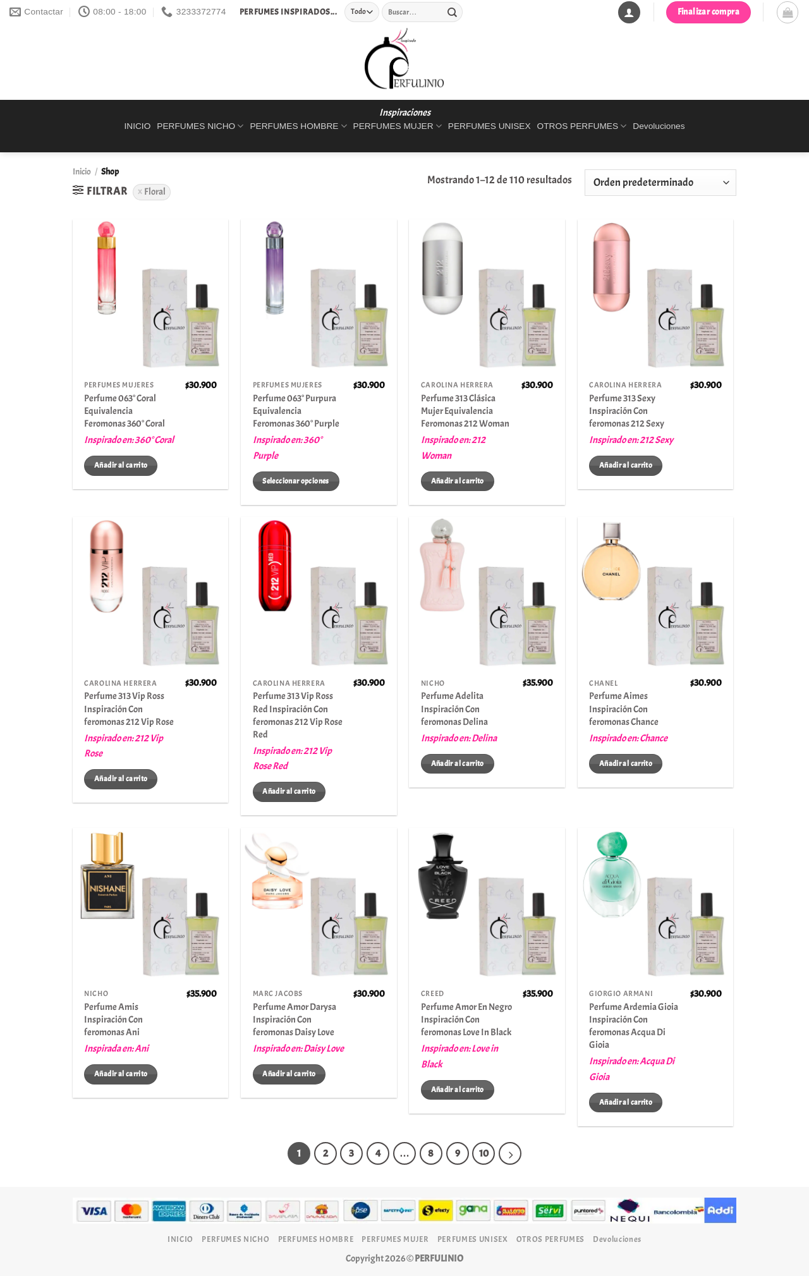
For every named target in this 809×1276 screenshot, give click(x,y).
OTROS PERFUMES (582, 126)
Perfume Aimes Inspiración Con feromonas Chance (624, 708)
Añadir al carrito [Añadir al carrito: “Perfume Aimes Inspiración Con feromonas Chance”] (625, 763)
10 (484, 1153)
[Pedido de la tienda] (660, 182)
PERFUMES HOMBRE (298, 126)
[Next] (510, 1153)
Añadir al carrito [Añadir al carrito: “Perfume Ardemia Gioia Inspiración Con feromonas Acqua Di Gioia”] (625, 1102)
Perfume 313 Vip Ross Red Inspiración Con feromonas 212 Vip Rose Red (298, 715)
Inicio (82, 171)
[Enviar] (452, 12)
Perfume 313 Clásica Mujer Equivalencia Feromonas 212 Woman (465, 411)
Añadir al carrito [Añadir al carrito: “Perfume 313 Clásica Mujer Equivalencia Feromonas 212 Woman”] (457, 481)
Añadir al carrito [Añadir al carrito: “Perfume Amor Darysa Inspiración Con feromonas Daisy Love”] (288, 1074)
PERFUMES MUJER (397, 126)
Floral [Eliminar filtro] (155, 191)
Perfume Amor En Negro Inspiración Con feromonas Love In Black (466, 1019)
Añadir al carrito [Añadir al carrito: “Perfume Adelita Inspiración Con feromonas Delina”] (457, 763)
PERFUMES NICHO (200, 126)
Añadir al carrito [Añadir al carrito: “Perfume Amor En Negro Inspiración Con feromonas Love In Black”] (457, 1090)
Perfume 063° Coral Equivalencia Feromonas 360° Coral (124, 411)
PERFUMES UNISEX (489, 126)
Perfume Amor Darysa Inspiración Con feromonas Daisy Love (294, 1019)
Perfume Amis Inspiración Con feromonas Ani (113, 1019)
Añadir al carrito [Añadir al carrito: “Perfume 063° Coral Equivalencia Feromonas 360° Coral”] (120, 465)
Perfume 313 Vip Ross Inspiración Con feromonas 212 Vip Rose (129, 708)
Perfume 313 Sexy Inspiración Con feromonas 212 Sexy (626, 411)
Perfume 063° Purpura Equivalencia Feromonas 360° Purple (296, 411)
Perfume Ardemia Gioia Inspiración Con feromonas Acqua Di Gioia (633, 1025)
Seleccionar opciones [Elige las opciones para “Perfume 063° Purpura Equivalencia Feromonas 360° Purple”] (295, 481)
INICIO (137, 126)
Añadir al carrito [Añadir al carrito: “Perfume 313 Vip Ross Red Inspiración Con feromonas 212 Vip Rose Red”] (288, 791)
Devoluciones (658, 126)
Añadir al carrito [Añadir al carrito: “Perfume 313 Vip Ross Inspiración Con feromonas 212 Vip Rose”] (120, 779)
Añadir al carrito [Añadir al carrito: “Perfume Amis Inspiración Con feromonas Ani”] (120, 1074)
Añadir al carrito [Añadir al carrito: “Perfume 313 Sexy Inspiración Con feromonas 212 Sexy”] (625, 465)
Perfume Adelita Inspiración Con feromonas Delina (454, 708)
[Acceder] (629, 12)
